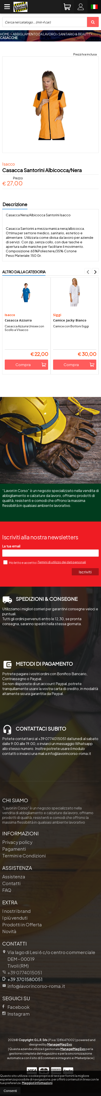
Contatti (11, 883)
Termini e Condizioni (24, 855)
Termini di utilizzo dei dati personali (62, 562)
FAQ (6, 890)
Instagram (16, 1013)
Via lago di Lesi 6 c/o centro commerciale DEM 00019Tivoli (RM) (48, 958)
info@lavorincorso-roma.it (33, 986)
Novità (9, 931)
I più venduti (14, 918)
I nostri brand (16, 911)
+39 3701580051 (22, 979)
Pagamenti (14, 849)
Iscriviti (85, 571)
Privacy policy (17, 842)
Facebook (16, 1007)
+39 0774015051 (24, 972)
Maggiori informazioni (37, 1083)
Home (4, 34)
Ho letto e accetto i (20, 562)
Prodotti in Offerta (22, 924)
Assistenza (13, 876)
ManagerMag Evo (59, 1044)
